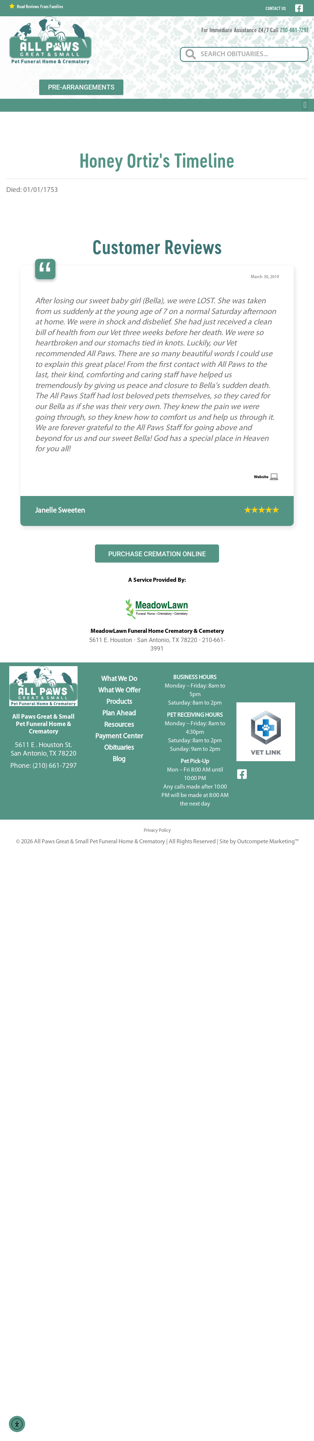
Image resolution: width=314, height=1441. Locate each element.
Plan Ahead (119, 713)
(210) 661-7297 (55, 766)
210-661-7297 (294, 29)
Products (119, 702)
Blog (119, 759)
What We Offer (119, 690)
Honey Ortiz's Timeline (157, 160)
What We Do (119, 679)
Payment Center (119, 736)
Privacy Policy (157, 830)
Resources (119, 725)
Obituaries (119, 748)
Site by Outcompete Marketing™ (258, 842)
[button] (304, 105)
